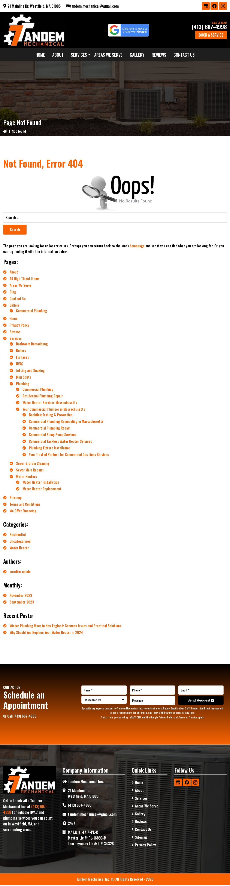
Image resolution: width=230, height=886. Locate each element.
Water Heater (19, 547)
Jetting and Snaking (30, 370)
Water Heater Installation (40, 482)
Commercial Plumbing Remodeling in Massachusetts (66, 421)
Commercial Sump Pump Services (52, 434)
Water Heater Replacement (41, 488)
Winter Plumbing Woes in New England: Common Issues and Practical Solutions (65, 625)
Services (16, 338)
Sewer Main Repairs (30, 470)
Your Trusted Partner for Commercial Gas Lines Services (69, 454)
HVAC (19, 363)
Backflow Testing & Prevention (50, 414)
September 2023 (22, 602)
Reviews (15, 331)
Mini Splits (23, 377)
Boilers (21, 350)
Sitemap (16, 497)
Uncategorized (20, 541)
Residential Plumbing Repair (42, 395)
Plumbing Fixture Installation (49, 447)
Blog (13, 291)
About (14, 272)
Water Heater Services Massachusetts (49, 402)
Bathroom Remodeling (32, 343)
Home (14, 318)
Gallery (14, 305)
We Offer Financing (23, 510)
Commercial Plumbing (31, 310)
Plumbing (22, 383)
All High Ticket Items (24, 278)
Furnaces (22, 357)
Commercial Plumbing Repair (49, 428)
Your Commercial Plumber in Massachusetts (53, 409)
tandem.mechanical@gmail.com (94, 6)
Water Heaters (26, 476)
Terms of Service (188, 717)
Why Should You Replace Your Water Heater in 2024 (46, 632)
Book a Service (211, 35)
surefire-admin (20, 571)
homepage (137, 245)
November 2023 (21, 595)
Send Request (200, 700)
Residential (18, 534)
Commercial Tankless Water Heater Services (60, 441)
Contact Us (18, 298)
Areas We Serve (20, 285)
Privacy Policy (19, 325)
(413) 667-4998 (209, 26)
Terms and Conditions (25, 504)
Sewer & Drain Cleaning (32, 463)
